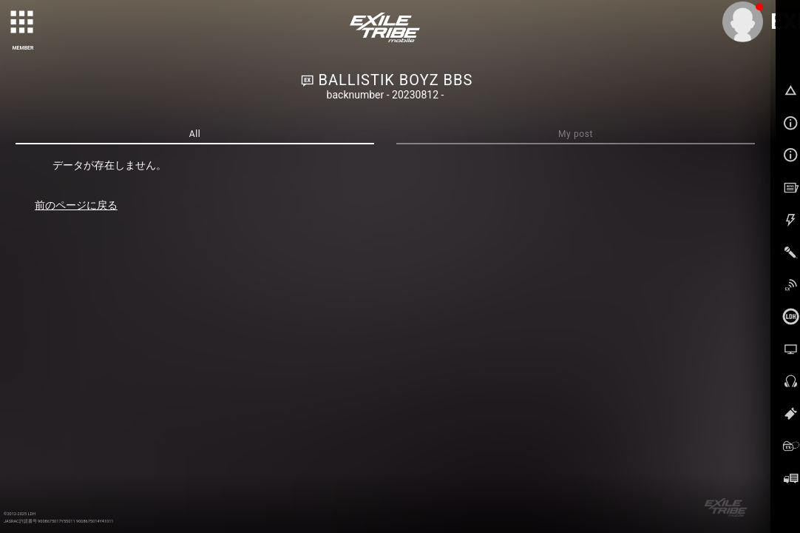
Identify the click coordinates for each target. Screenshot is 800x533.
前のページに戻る (76, 205)
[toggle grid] (23, 23)
